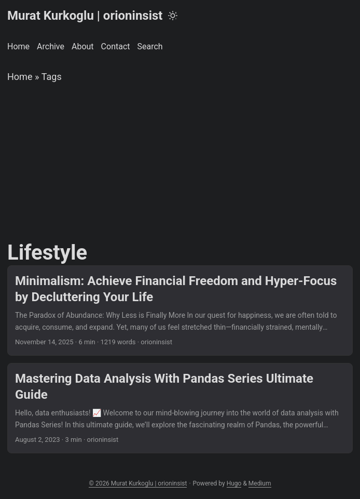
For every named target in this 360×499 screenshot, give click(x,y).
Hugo (234, 483)
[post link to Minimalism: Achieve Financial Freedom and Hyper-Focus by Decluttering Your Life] (180, 310)
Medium (259, 483)
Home (19, 76)
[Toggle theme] (173, 15)
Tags (51, 76)
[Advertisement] (180, 162)
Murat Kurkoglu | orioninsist (84, 15)
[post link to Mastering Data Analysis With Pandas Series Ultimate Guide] (180, 408)
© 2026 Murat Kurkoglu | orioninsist (138, 483)
